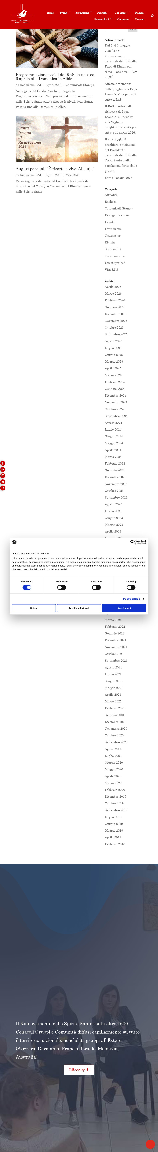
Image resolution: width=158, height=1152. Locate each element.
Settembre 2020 (116, 742)
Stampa (139, 12)
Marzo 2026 (113, 293)
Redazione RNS (31, 85)
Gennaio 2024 (114, 470)
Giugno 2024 (114, 436)
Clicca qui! (79, 1069)
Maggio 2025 (114, 361)
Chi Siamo (121, 12)
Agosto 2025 (113, 341)
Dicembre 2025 (115, 314)
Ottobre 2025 (114, 327)
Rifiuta (33, 608)
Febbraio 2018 (115, 844)
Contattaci (123, 19)
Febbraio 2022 (115, 626)
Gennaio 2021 (114, 715)
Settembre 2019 (116, 810)
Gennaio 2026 (114, 307)
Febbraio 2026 (115, 300)
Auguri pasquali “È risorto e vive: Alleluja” (55, 168)
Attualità (111, 195)
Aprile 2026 (113, 286)
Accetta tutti (124, 608)
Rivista (110, 242)
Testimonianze (115, 256)
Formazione (82, 12)
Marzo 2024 (113, 456)
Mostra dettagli (131, 598)
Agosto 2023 (113, 504)
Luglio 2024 (113, 429)
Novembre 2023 (116, 484)
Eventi (63, 12)
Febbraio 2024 (115, 463)
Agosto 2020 (113, 749)
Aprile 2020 (113, 776)
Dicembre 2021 (115, 640)
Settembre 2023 (116, 497)
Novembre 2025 (116, 320)
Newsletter (113, 235)
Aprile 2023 (113, 531)
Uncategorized (115, 262)
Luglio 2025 (113, 348)
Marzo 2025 (113, 375)
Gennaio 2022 (114, 633)
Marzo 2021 (113, 701)
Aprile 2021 (113, 694)
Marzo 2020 (113, 783)
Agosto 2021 (113, 667)
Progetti (101, 12)
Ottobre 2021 (114, 653)
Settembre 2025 (116, 334)
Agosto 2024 (113, 422)
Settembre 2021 (116, 660)
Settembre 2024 (116, 416)
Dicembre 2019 (115, 796)
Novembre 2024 (116, 402)
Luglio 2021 (113, 674)
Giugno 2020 (114, 762)
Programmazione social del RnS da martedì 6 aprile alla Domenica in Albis (56, 76)
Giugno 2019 (114, 823)
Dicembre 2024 (115, 395)
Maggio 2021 (114, 687)
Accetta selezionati (79, 608)
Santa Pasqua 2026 (118, 177)
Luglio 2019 (113, 817)
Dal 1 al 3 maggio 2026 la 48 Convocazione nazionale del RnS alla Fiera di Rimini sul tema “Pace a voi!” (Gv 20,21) (121, 61)
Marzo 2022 (113, 619)
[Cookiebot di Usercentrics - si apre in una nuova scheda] (132, 542)
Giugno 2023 (114, 518)
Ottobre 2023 (114, 490)
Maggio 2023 (114, 524)
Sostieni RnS (101, 19)
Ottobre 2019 (114, 803)
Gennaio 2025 (114, 388)
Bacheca (110, 201)
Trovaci (139, 19)
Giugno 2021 (114, 681)
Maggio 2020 (114, 769)
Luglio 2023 (113, 511)
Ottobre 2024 (114, 409)
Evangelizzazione (117, 215)
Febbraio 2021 (115, 708)
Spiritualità (113, 249)
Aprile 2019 (113, 837)
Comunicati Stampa (80, 85)
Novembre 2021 (116, 647)
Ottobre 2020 (114, 735)
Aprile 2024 (113, 450)
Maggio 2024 (114, 443)
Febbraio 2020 (115, 789)
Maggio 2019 (114, 830)
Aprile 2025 (113, 368)
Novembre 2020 (116, 728)
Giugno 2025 (114, 354)
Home (50, 12)
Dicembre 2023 (115, 477)
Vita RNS (72, 175)
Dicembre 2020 (115, 721)
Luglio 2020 (113, 755)
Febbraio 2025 (115, 382)
